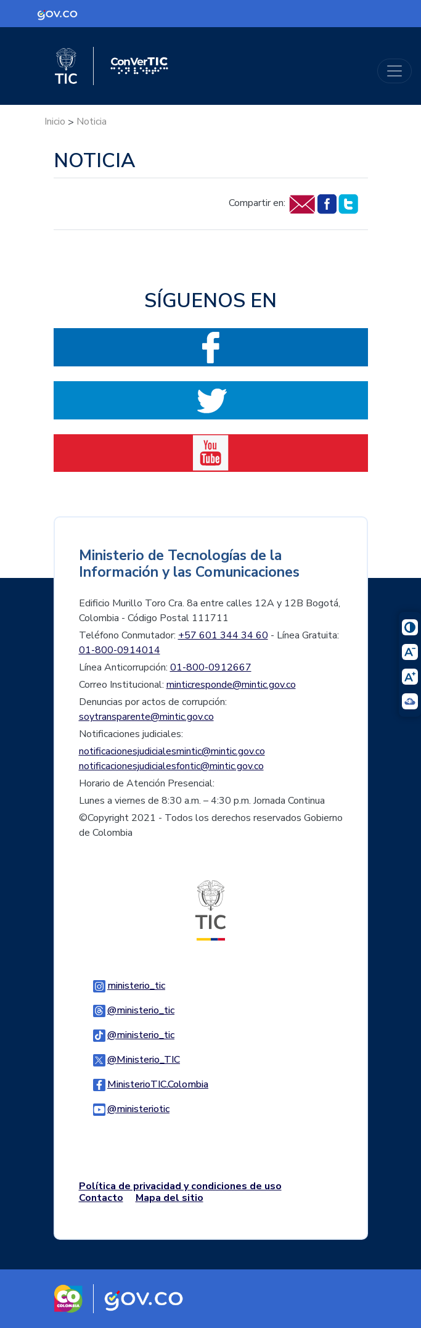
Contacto (101, 1198)
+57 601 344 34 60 (223, 635)
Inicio (54, 121)
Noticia (91, 121)
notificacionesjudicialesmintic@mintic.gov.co (172, 751)
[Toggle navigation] (394, 71)
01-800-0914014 (119, 650)
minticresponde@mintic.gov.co (231, 684)
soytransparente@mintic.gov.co (146, 717)
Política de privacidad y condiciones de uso (180, 1186)
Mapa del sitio (169, 1198)
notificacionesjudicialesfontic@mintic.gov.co (171, 766)
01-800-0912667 (210, 667)
